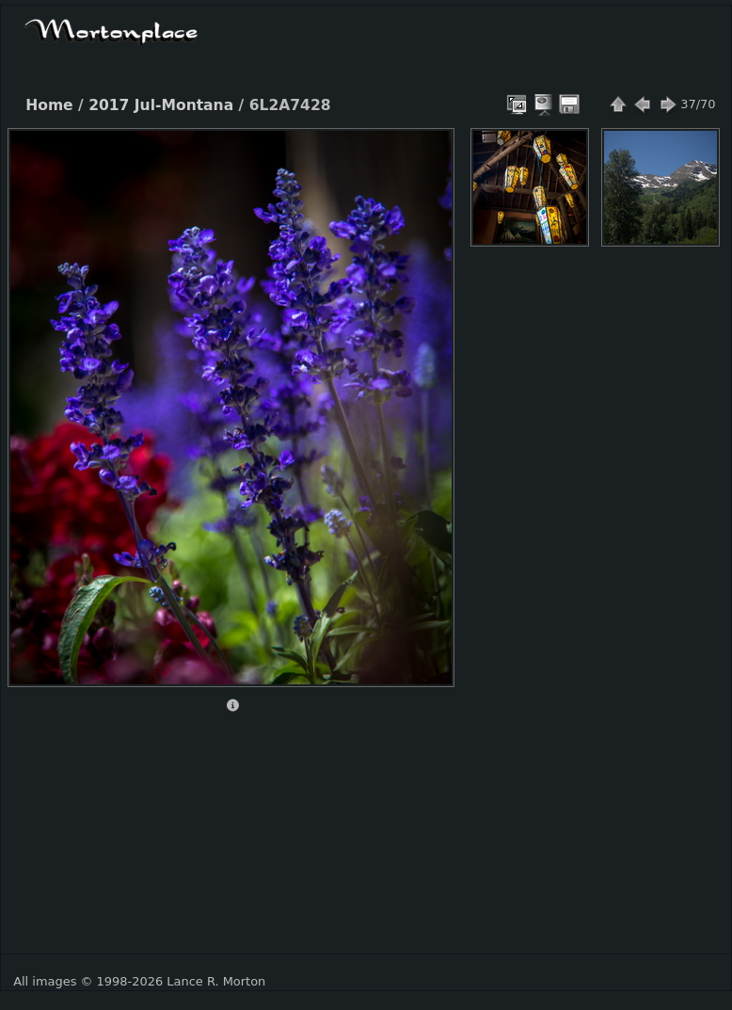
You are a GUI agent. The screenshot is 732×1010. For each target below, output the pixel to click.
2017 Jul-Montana (160, 105)
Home (48, 105)
